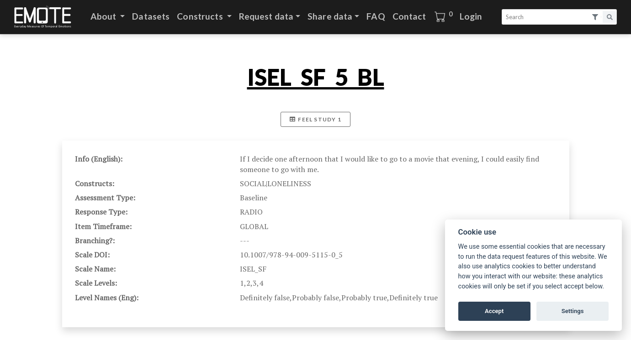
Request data (266, 16)
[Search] (546, 17)
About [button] (104, 16)
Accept (494, 311)
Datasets (151, 16)
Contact (409, 16)
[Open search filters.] (595, 17)
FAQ (375, 16)
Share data (330, 16)
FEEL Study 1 (315, 119)
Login (471, 16)
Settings (573, 311)
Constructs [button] (200, 16)
